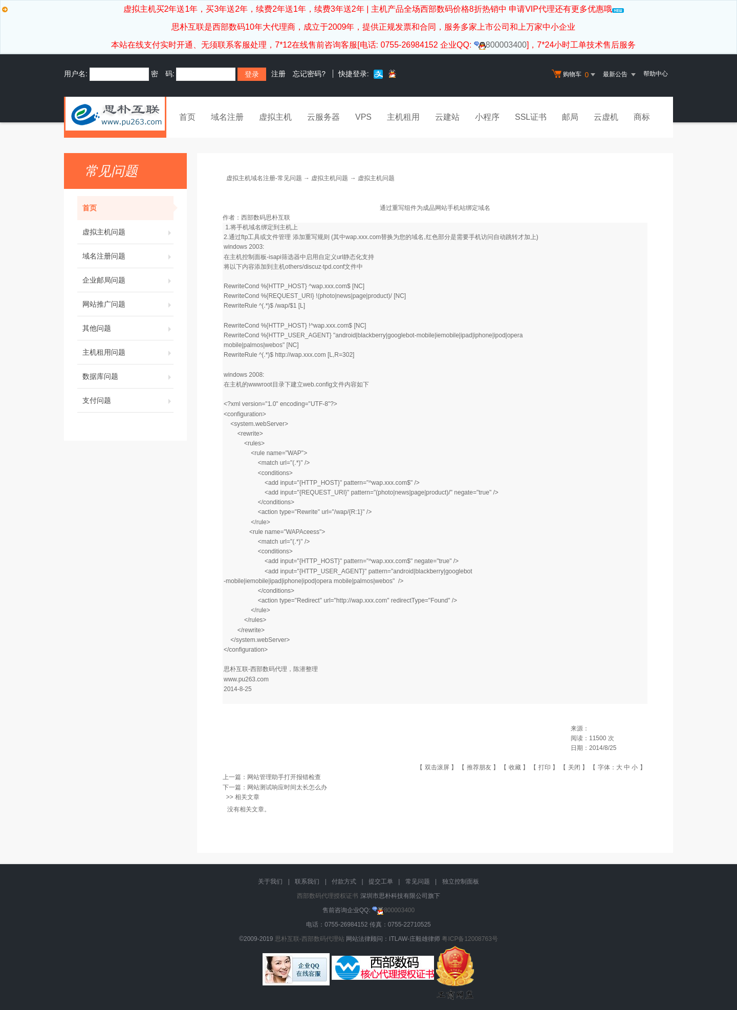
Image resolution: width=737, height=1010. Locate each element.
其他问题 (128, 328)
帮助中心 (655, 73)
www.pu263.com (246, 679)
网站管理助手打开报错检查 (284, 777)
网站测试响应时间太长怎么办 (287, 787)
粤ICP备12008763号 (469, 938)
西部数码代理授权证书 (327, 895)
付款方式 (344, 881)
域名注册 (227, 117)
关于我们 (270, 881)
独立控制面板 (460, 881)
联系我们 (307, 881)
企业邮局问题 (128, 280)
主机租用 (403, 117)
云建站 (447, 117)
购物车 (575, 75)
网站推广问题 (128, 304)
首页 (187, 117)
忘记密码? (309, 74)
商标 (642, 117)
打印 (544, 767)
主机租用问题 (128, 352)
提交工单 (380, 881)
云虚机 (606, 117)
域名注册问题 (128, 256)
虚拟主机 (275, 117)
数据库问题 (128, 376)
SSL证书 (531, 117)
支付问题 (128, 400)
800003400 (500, 44)
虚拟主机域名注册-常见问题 (264, 178)
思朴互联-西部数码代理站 (309, 938)
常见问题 (417, 881)
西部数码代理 (268, 669)
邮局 (570, 117)
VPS (363, 117)
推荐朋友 (479, 767)
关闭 (574, 767)
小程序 (487, 117)
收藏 (515, 767)
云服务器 (323, 117)
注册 (278, 74)
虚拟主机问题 (128, 232)
